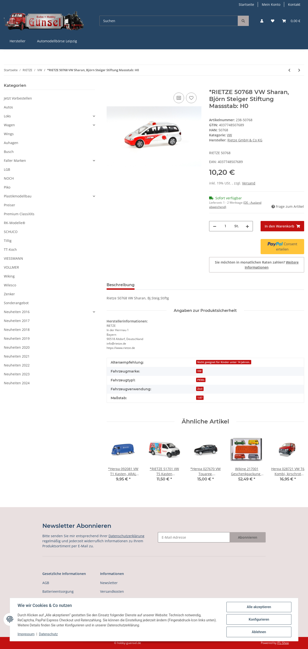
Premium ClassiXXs (19, 214)
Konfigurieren (259, 619)
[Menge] (225, 226)
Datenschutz (48, 634)
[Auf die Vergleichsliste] (178, 98)
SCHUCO (11, 231)
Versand (248, 183)
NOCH (9, 178)
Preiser (9, 205)
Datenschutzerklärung (126, 536)
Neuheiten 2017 (17, 320)
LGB (7, 169)
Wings (9, 134)
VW (229, 135)
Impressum (26, 634)
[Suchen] (168, 21)
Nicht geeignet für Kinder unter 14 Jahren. (223, 362)
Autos (8, 107)
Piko (7, 187)
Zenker (9, 294)
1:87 (199, 397)
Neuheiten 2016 (17, 311)
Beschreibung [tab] (121, 285)
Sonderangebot (16, 303)
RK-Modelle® (14, 223)
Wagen (9, 125)
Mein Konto (271, 4)
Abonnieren (247, 537)
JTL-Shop (283, 643)
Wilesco (10, 285)
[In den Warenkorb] (110, 86)
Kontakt (294, 4)
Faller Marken (15, 160)
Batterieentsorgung (58, 591)
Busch (9, 151)
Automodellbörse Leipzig (57, 41)
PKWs (200, 380)
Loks (7, 116)
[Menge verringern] (214, 226)
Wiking (9, 276)
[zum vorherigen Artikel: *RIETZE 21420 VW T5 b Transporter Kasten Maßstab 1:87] (289, 70)
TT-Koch (10, 249)
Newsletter (109, 582)
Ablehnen (259, 632)
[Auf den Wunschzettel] (191, 98)
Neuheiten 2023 (17, 374)
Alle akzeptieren (259, 607)
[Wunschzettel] (272, 21)
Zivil (199, 389)
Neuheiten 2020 (17, 347)
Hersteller (18, 41)
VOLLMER (11, 267)
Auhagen (11, 142)
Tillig (8, 240)
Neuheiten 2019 (17, 338)
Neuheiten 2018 (17, 329)
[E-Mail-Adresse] (194, 537)
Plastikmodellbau (18, 196)
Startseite (246, 4)
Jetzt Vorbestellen (18, 98)
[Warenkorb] (291, 21)
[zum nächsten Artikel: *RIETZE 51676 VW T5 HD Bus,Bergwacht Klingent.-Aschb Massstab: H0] (299, 70)
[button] (262, 21)
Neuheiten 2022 (17, 365)
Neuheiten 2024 (17, 383)
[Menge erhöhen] (247, 226)
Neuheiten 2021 (17, 356)
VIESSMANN (13, 258)
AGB (45, 582)
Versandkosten (112, 591)
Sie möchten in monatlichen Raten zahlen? (257, 265)
